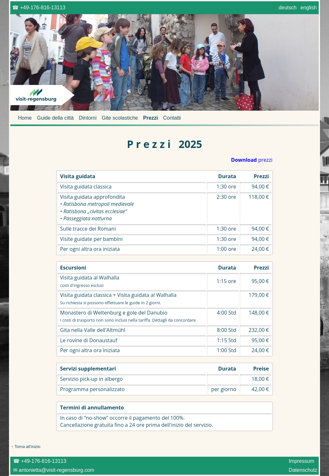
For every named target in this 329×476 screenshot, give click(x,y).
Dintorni (87, 118)
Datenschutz (303, 470)
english (308, 7)
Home (25, 118)
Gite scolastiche (120, 118)
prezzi (251, 159)
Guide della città (55, 118)
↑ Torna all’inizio (25, 446)
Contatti (172, 118)
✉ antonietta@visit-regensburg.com (53, 470)
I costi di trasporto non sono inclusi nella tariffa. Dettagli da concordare (128, 320)
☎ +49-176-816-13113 (39, 7)
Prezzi (150, 118)
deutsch (287, 7)
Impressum (301, 461)
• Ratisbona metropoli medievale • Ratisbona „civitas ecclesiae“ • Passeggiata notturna (97, 211)
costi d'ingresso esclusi (81, 285)
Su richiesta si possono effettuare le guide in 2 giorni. (110, 303)
